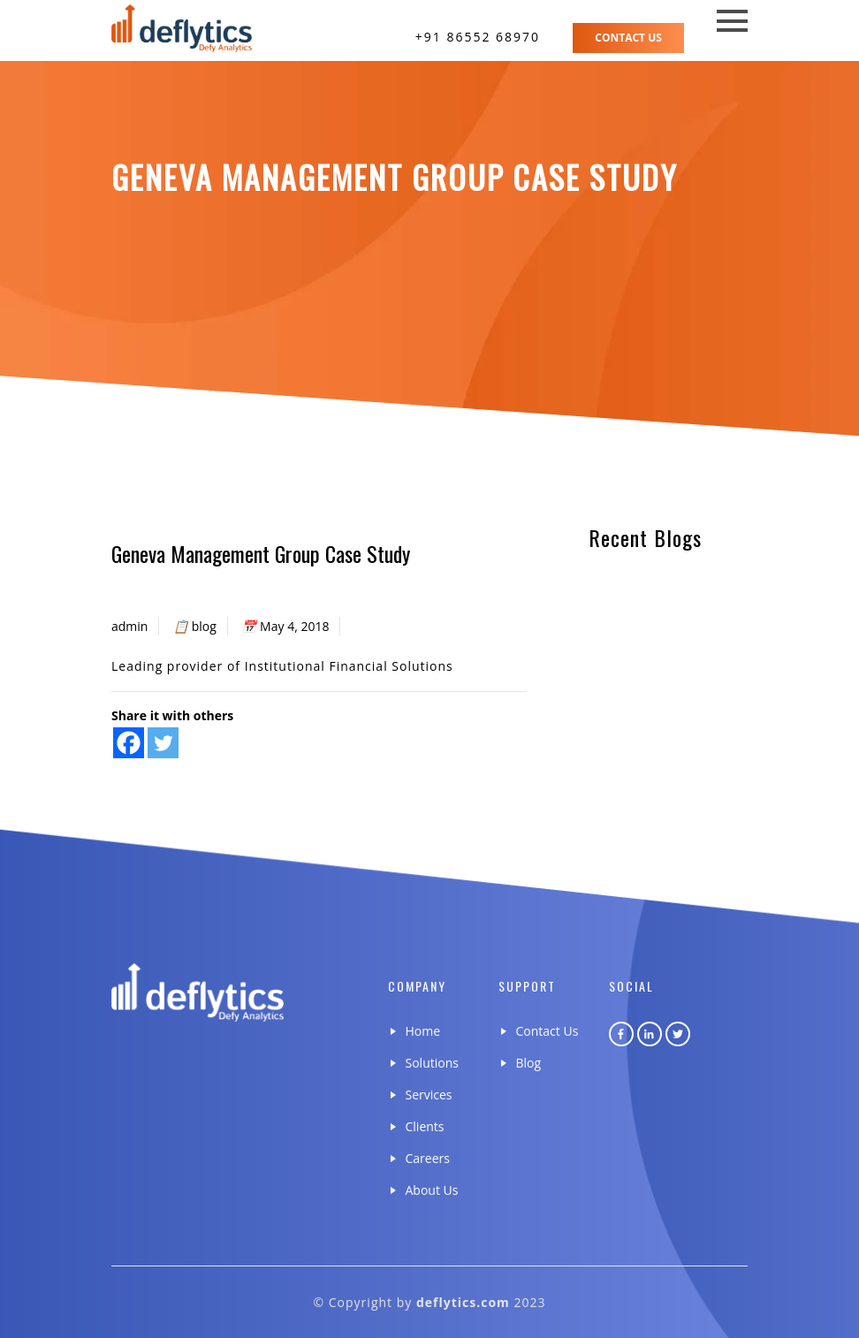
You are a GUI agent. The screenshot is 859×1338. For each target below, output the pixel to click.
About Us (432, 1190)
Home (423, 1031)
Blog (529, 1062)
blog (204, 626)
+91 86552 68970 (477, 36)
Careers (428, 1158)
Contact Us (628, 37)
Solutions (432, 1062)
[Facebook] (128, 742)
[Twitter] (163, 742)
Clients (425, 1126)
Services (429, 1094)
